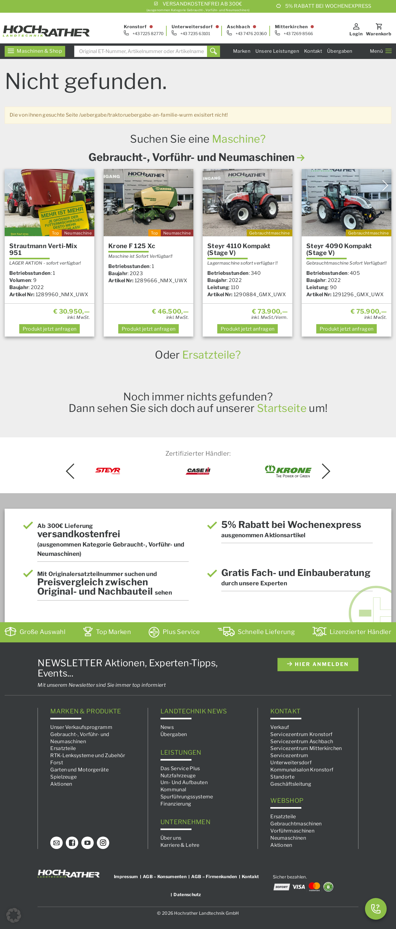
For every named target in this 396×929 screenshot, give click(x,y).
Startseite (282, 408)
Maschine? (239, 138)
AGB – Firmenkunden (214, 876)
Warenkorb (379, 33)
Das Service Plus (180, 768)
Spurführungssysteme (186, 797)
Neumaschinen (288, 838)
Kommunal (173, 790)
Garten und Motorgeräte (79, 770)
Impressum (126, 876)
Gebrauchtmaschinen (296, 824)
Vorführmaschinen (292, 831)
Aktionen (61, 784)
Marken (241, 51)
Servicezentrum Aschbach (301, 741)
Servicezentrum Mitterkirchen (306, 749)
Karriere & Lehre (180, 845)
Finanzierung (175, 804)
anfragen (50, 329)
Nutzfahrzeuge (178, 776)
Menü (381, 51)
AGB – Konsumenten (165, 876)
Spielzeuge (63, 777)
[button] (13, 915)
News (167, 727)
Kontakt (313, 51)
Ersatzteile (63, 749)
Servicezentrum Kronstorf (301, 734)
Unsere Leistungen (277, 51)
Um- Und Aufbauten (184, 783)
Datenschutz (187, 894)
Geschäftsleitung (290, 784)
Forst (56, 763)
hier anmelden (318, 664)
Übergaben (340, 51)
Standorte (282, 777)
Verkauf (279, 727)
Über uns (170, 838)
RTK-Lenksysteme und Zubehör (87, 755)
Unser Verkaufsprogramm (81, 727)
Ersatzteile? (211, 354)
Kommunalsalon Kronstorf (301, 770)
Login (356, 33)
